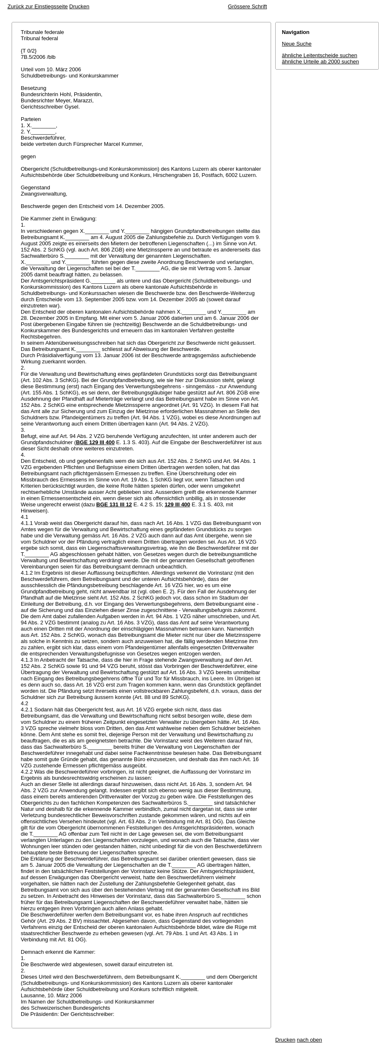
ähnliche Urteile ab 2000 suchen (320, 61)
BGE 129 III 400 (95, 442)
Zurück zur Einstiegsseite (37, 6)
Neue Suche (297, 44)
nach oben (309, 1040)
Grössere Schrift (247, 6)
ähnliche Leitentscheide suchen (319, 55)
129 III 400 (177, 504)
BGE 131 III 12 (114, 504)
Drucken (79, 6)
